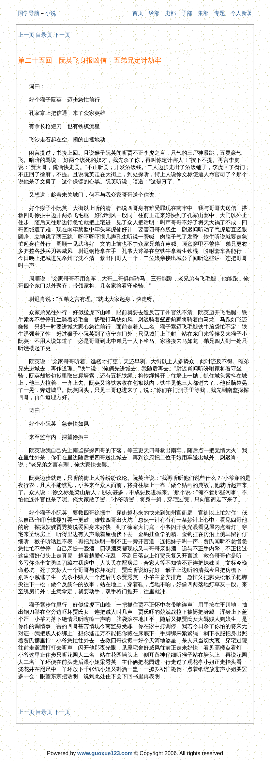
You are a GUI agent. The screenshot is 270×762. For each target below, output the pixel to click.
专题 (219, 13)
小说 (50, 13)
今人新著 (241, 13)
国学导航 (29, 13)
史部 (170, 13)
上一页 (26, 35)
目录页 (44, 35)
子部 (186, 13)
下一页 (62, 35)
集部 (203, 13)
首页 (137, 13)
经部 (154, 13)
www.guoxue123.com (105, 753)
